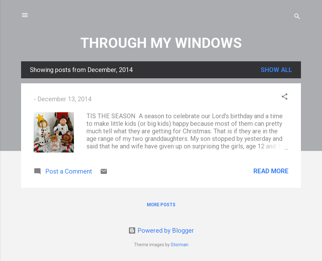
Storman (179, 244)
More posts (161, 204)
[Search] (297, 17)
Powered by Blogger (161, 230)
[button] (284, 97)
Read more (270, 171)
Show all (276, 70)
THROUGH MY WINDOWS (161, 43)
